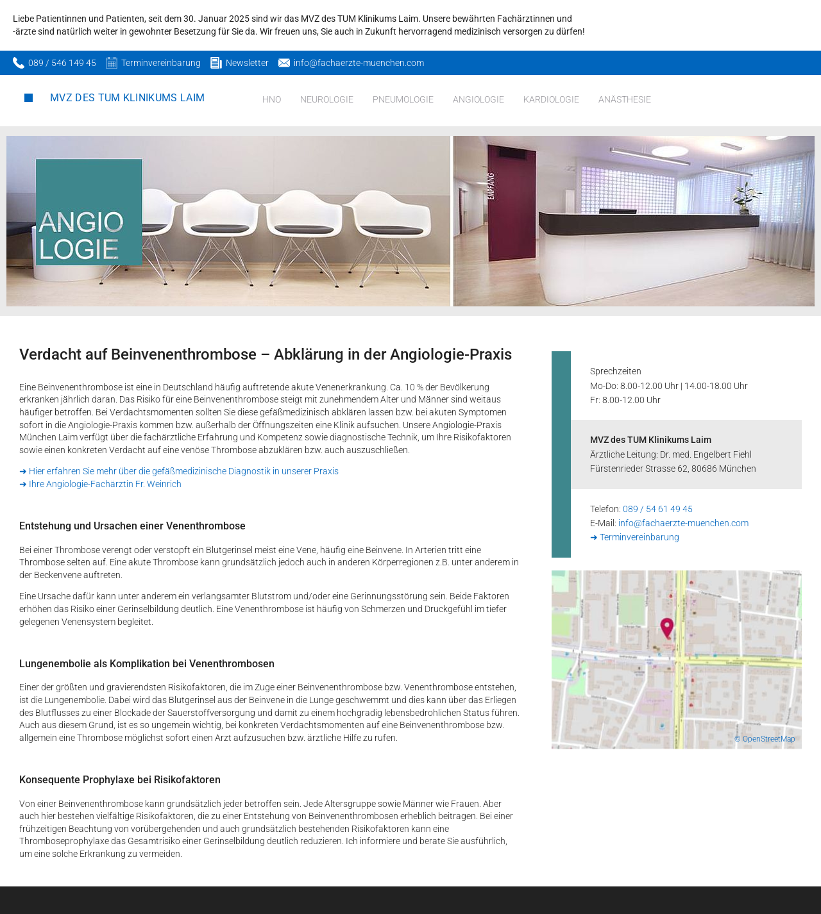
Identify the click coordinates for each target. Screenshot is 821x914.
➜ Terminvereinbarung (634, 537)
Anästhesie (624, 99)
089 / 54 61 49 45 (658, 509)
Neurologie (326, 99)
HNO (271, 99)
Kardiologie (551, 99)
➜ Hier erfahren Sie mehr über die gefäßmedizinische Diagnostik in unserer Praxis (179, 471)
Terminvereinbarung (161, 63)
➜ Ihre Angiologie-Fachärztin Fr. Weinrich (100, 484)
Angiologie (478, 99)
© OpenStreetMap (764, 739)
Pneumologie (403, 99)
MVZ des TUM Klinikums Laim (127, 98)
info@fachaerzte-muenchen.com (359, 63)
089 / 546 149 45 (62, 63)
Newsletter (247, 63)
